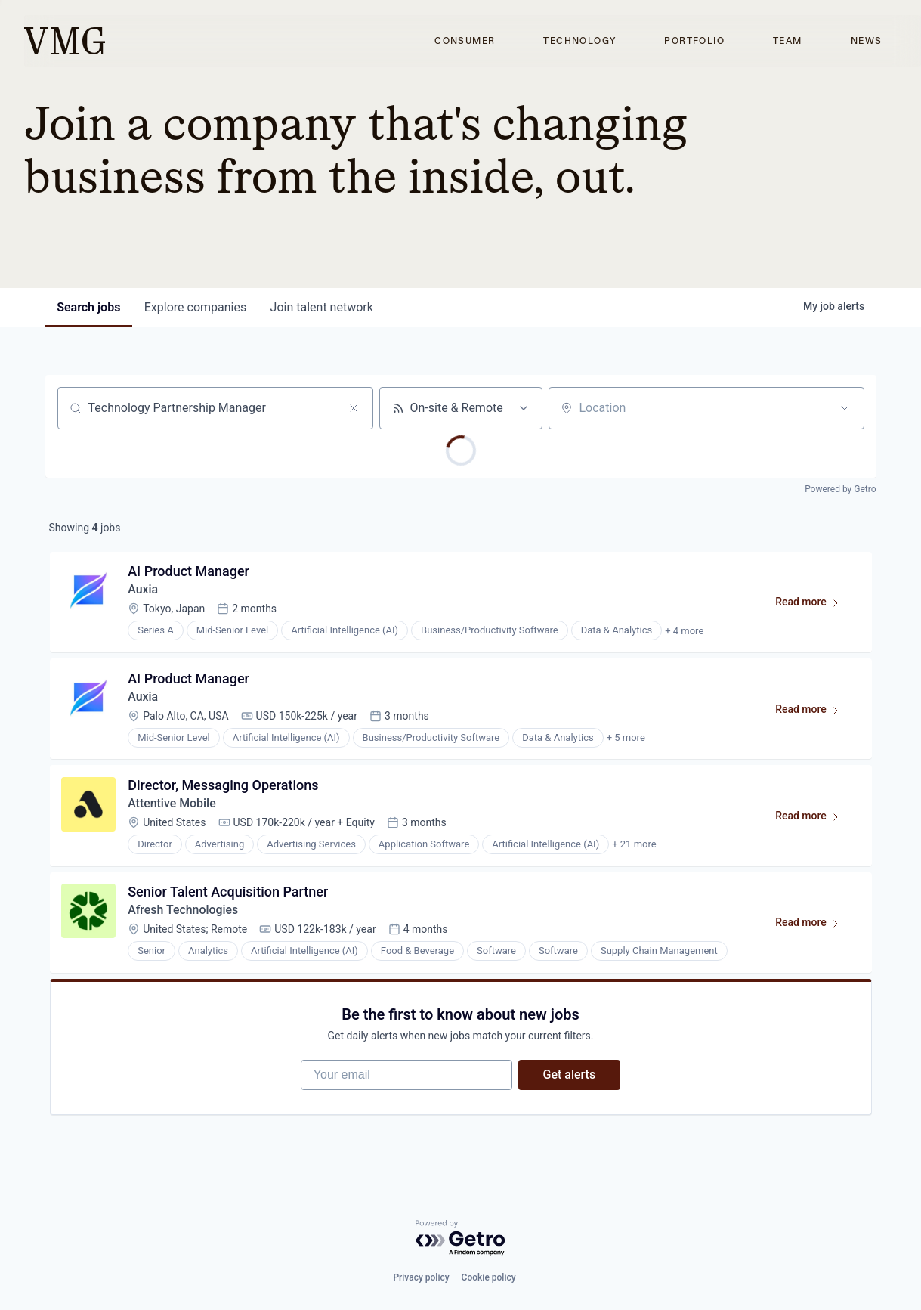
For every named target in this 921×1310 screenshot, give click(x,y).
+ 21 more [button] (635, 845)
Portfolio (694, 40)
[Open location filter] (844, 408)
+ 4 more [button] (684, 630)
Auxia (143, 590)
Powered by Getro (840, 489)
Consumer (464, 40)
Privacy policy (421, 1277)
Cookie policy (489, 1277)
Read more (814, 605)
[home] (64, 40)
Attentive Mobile (172, 804)
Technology (579, 40)
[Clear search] (353, 408)
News (866, 40)
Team (787, 40)
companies (196, 307)
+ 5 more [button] (626, 738)
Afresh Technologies (184, 912)
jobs (89, 307)
